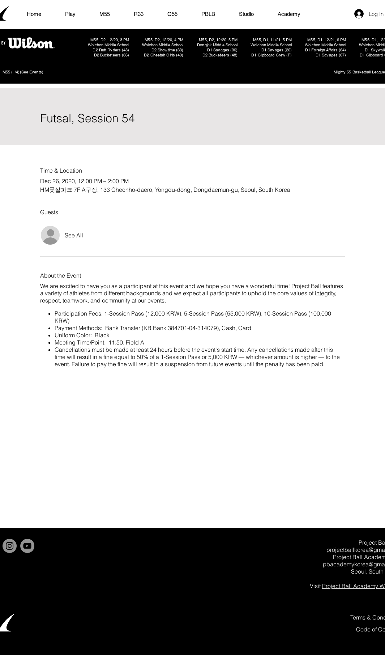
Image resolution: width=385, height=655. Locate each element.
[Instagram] (10, 546)
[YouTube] (27, 546)
